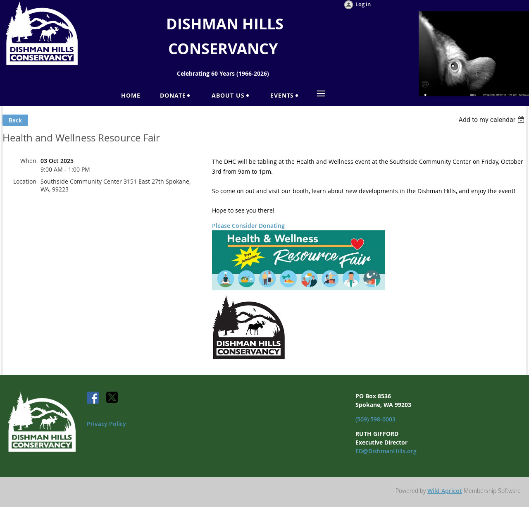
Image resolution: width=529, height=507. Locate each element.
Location (24, 181)
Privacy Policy (106, 424)
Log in (363, 4)
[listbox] (492, 120)
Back (15, 120)
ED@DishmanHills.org (386, 451)
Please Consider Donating (248, 226)
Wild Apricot (444, 491)
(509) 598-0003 (375, 419)
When (28, 161)
